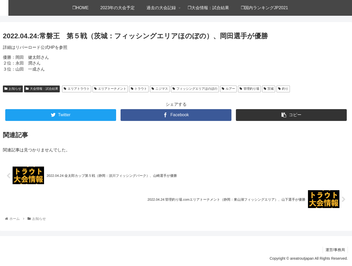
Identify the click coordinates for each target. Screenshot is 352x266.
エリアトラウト (77, 89)
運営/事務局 (335, 250)
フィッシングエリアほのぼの (194, 89)
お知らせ (12, 89)
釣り (283, 89)
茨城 (269, 89)
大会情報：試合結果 (42, 89)
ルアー (228, 89)
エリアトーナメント (110, 89)
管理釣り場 (249, 89)
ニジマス (159, 89)
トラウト (139, 89)
